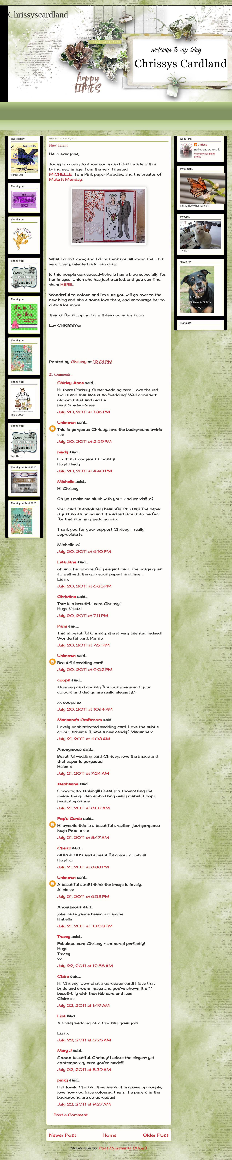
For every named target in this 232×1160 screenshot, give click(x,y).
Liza (61, 1016)
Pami (62, 626)
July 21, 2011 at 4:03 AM (83, 738)
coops (63, 680)
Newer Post (62, 1135)
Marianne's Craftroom (79, 720)
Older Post (155, 1135)
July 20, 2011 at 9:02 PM (84, 669)
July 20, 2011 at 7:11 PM (82, 615)
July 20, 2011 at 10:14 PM (85, 709)
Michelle (65, 481)
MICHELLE (60, 174)
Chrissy (202, 144)
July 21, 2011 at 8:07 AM (83, 808)
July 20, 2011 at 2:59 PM (84, 441)
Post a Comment (71, 1114)
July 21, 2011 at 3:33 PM (83, 867)
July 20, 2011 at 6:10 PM (84, 551)
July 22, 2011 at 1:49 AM (83, 1005)
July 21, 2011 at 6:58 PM (83, 896)
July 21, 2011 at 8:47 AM (83, 837)
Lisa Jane (66, 562)
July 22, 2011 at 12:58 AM (85, 965)
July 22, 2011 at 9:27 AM (84, 1104)
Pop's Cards (69, 818)
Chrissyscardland (38, 14)
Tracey (63, 936)
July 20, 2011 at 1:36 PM (83, 412)
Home (110, 1135)
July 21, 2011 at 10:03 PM (85, 926)
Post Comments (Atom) (123, 1148)
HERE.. (67, 284)
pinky (62, 1080)
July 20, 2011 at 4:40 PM (84, 471)
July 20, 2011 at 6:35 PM (84, 586)
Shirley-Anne (70, 383)
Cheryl (64, 848)
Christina (66, 596)
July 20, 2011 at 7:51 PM (83, 645)
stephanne (67, 784)
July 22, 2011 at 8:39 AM (84, 1069)
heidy (62, 452)
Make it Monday (65, 179)
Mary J (64, 1050)
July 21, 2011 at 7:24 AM (83, 773)
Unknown (66, 422)
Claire (63, 976)
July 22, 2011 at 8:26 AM (84, 1040)
